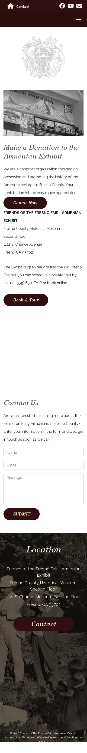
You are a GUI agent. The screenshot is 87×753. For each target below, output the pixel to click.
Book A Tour (26, 299)
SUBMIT (21, 514)
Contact (22, 7)
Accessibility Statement (20, 737)
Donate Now (25, 202)
